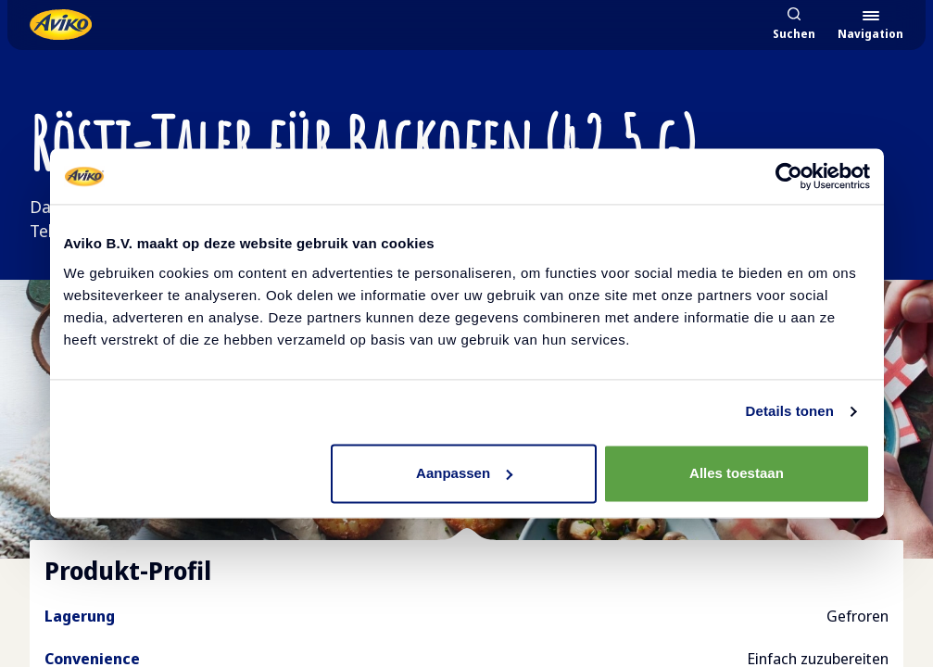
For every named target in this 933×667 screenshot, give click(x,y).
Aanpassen (464, 473)
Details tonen (790, 411)
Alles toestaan (736, 473)
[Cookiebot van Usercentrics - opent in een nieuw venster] (789, 176)
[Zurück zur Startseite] (61, 24)
